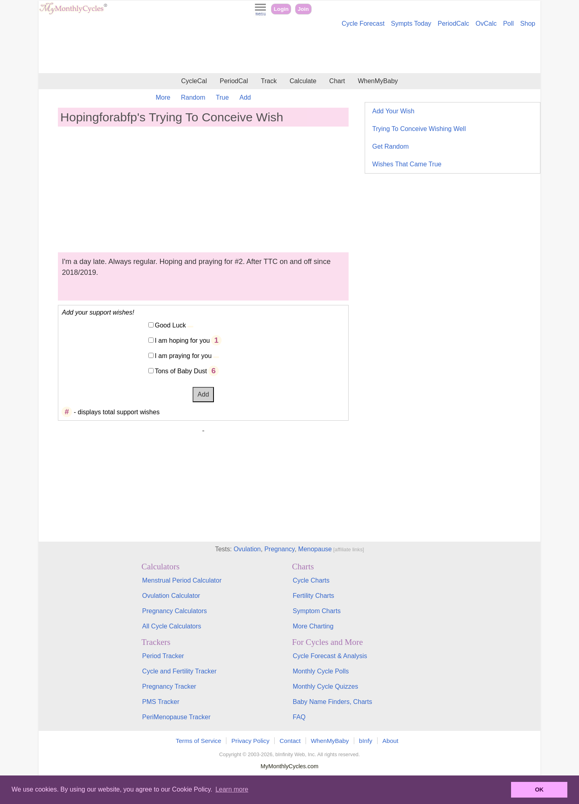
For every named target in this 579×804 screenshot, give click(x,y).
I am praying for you (183, 355)
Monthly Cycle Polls (321, 671)
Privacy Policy (250, 740)
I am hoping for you (182, 340)
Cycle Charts (311, 580)
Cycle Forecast (363, 23)
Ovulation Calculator (171, 595)
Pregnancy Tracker (169, 686)
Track (269, 81)
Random (193, 97)
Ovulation (247, 549)
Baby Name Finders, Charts (332, 701)
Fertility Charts (313, 595)
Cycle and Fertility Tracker (179, 671)
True (222, 97)
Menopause (315, 549)
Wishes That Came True (406, 164)
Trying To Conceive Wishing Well (419, 128)
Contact (289, 740)
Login (281, 9)
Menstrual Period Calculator (182, 580)
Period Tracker (163, 656)
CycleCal (194, 81)
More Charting (313, 626)
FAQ (299, 717)
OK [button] (539, 789)
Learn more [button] (232, 789)
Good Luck (170, 325)
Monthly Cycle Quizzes (325, 686)
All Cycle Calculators (171, 626)
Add (245, 97)
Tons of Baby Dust (181, 371)
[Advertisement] (289, 51)
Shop (527, 23)
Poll (508, 23)
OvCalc (486, 23)
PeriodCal (234, 81)
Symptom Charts (317, 611)
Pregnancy (279, 549)
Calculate (303, 81)
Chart (337, 81)
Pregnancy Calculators (174, 611)
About (390, 740)
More (163, 97)
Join (303, 9)
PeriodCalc (453, 23)
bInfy (365, 740)
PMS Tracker (160, 701)
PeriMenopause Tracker (176, 717)
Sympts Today (411, 23)
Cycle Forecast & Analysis (330, 656)
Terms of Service (198, 740)
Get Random (390, 146)
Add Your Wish (393, 111)
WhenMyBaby (378, 81)
